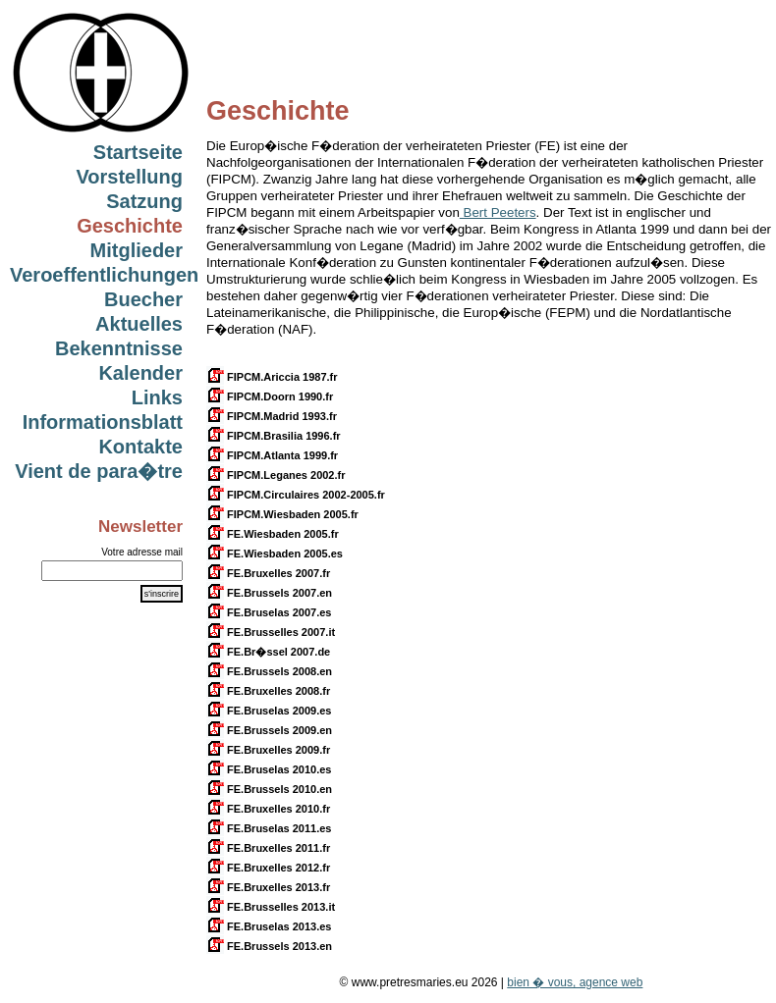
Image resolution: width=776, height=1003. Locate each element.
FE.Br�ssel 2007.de (268, 652)
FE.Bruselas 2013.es (268, 926)
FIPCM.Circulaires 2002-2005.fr (295, 495)
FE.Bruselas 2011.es (268, 828)
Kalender (140, 373)
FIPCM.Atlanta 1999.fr (272, 455)
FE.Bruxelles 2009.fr (268, 750)
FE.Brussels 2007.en (269, 593)
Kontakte (140, 446)
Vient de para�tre (99, 471)
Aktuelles (139, 324)
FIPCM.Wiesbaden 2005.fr (282, 514)
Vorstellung (129, 176)
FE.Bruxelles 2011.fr (268, 848)
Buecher (143, 299)
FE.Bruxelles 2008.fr (268, 691)
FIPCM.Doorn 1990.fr (269, 396)
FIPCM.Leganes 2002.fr (276, 475)
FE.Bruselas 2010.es (268, 769)
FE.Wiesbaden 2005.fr (272, 534)
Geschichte (130, 226)
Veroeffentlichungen (104, 275)
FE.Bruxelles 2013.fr (268, 887)
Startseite (138, 152)
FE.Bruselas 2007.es (268, 612)
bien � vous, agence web (574, 982)
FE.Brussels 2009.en (269, 730)
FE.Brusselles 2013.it (270, 907)
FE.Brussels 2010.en (269, 789)
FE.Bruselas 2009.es (268, 710)
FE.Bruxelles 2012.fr (268, 867)
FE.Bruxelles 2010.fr (268, 809)
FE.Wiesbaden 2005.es (274, 553)
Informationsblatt (103, 422)
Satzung (144, 201)
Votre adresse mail (142, 552)
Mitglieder (136, 250)
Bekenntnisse (119, 348)
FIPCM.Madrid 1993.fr (271, 416)
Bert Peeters (498, 212)
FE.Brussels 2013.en (269, 946)
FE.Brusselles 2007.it (270, 632)
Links (157, 397)
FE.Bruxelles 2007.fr (268, 573)
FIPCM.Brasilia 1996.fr (273, 436)
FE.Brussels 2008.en (269, 671)
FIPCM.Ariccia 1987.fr (272, 377)
